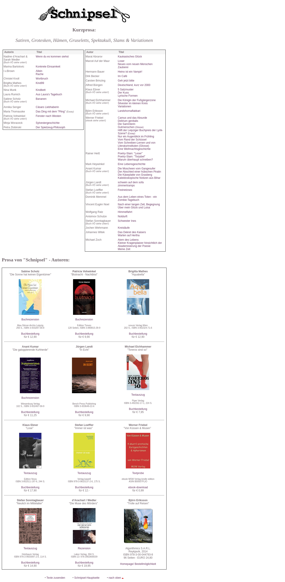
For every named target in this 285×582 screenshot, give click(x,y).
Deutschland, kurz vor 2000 (134, 85)
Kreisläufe (124, 227)
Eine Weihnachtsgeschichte (134, 149)
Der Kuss (123, 92)
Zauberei (123, 67)
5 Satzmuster (126, 89)
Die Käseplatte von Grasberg (135, 174)
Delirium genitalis (128, 120)
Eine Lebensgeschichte (131, 164)
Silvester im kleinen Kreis (133, 103)
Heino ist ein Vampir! (130, 71)
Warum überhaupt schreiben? (135, 159)
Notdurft (122, 216)
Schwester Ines (127, 220)
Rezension (84, 548)
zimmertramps (126, 185)
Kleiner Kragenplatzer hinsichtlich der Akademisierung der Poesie (140, 244)
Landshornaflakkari (129, 110)
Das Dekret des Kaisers (132, 232)
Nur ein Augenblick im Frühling (136, 136)
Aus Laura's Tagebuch (49, 94)
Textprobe (138, 473)
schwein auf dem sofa (131, 182)
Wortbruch (42, 78)
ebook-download (138, 487)
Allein (39, 71)
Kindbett (41, 90)
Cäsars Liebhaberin (47, 107)
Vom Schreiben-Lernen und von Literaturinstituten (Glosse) (136, 144)
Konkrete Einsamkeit (48, 66)
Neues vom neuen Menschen (135, 64)
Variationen (124, 106)
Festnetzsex (125, 189)
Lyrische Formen (128, 95)
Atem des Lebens (128, 239)
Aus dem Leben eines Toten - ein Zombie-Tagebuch (137, 198)
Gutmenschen (131, 127)
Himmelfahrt (125, 212)
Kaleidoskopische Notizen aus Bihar (139, 177)
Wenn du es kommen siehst (52, 56)
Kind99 (40, 83)
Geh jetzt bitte (126, 80)
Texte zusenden (55, 577)
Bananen (41, 98)
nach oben (115, 577)
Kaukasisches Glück (130, 56)
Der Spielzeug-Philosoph (50, 127)
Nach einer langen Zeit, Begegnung (139, 204)
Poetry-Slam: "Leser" (130, 153)
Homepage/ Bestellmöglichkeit (138, 564)
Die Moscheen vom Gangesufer (136, 168)
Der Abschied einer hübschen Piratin (139, 171)
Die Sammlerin (126, 124)
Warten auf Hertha (129, 235)
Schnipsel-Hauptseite (86, 577)
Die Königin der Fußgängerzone (137, 100)
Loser (121, 61)
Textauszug (138, 394)
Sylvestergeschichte (48, 122)
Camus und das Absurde (132, 117)
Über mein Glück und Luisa (134, 207)
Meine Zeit (124, 249)
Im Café (122, 76)
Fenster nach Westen (48, 116)
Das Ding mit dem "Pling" (51, 111)
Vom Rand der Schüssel (132, 139)
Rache (40, 74)
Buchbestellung (30, 333)
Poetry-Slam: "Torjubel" (131, 156)
